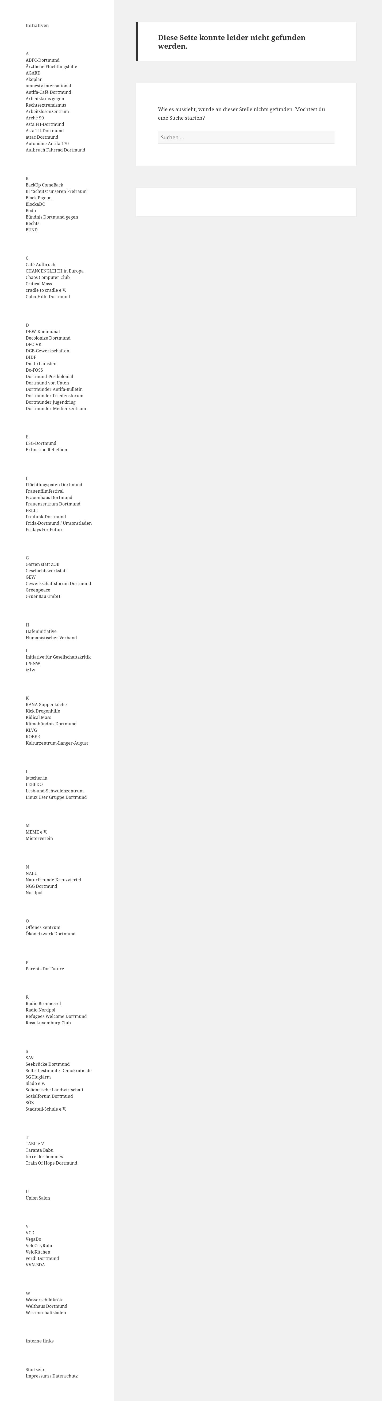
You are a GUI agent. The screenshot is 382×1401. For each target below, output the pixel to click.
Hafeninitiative (41, 631)
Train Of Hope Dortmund (51, 1163)
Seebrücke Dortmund (48, 1064)
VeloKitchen (38, 1252)
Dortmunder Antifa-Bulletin (54, 389)
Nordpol (34, 893)
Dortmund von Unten (47, 383)
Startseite (35, 1369)
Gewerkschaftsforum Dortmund (58, 583)
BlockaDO (35, 204)
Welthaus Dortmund (46, 1306)
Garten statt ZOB (42, 564)
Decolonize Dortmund (48, 338)
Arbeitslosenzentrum (47, 111)
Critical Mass (39, 284)
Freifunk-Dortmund (46, 517)
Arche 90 (35, 118)
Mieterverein (39, 838)
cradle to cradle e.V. (46, 290)
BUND (32, 230)
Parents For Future (45, 969)
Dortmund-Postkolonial (49, 376)
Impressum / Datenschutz (52, 1376)
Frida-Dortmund (42, 523)
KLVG (31, 730)
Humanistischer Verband (51, 638)
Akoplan (34, 79)
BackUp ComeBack (44, 185)
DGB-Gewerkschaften (47, 351)
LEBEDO (34, 784)
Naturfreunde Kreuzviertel (53, 880)
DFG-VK (33, 344)
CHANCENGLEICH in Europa (55, 271)
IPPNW (33, 663)
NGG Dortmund (41, 886)
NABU (31, 873)
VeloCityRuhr (39, 1245)
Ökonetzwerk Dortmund (51, 934)
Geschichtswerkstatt (46, 571)
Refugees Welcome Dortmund (56, 1016)
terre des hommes (44, 1156)
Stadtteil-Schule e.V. (46, 1109)
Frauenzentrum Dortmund (53, 504)
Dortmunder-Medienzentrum (56, 408)
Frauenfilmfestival (45, 491)
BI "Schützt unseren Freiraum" (57, 191)
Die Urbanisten (41, 364)
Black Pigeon (39, 198)
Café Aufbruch (40, 264)
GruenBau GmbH (43, 596)
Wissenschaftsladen (46, 1313)
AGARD (33, 73)
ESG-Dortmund (41, 443)
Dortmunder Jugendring (51, 402)
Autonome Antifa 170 (47, 143)
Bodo (31, 210)
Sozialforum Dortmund (49, 1096)
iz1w (30, 670)
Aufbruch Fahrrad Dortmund (55, 150)
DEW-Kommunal (43, 331)
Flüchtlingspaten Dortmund (54, 485)
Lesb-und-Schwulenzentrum (55, 791)
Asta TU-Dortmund (45, 131)
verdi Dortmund (42, 1258)
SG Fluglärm (38, 1077)
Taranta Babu (39, 1150)
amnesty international (48, 86)
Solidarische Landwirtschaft (54, 1090)
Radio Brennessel (43, 1003)
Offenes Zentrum (43, 927)
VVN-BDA (35, 1265)
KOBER (33, 737)
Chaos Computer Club (48, 277)
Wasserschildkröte (45, 1300)
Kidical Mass (38, 717)
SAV (30, 1058)
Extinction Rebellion (46, 450)
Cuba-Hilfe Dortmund (48, 296)
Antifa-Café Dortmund (48, 92)
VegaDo (33, 1239)
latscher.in (36, 778)
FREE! (32, 510)
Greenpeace (38, 590)
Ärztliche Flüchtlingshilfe (51, 66)
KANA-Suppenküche (46, 704)
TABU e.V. (35, 1144)
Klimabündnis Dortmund (51, 724)
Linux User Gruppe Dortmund (56, 797)
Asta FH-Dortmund (45, 124)
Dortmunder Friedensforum (54, 396)
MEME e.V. (36, 832)
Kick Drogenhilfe (43, 711)
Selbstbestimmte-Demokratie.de (59, 1070)
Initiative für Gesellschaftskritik (58, 657)
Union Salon (38, 1198)
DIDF (31, 357)
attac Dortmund (42, 137)
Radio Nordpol (40, 1010)
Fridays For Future (45, 529)
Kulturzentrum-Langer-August (57, 743)
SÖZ (30, 1103)
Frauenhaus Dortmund (49, 497)
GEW (31, 577)
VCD (30, 1233)
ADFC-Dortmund (43, 60)
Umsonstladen (77, 523)
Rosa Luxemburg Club (48, 1023)
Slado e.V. (35, 1083)
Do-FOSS (34, 370)
